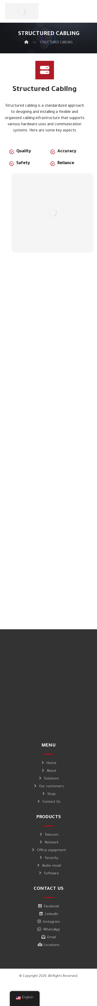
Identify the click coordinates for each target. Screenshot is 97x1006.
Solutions (48, 779)
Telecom (48, 835)
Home (48, 763)
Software (48, 874)
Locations (48, 945)
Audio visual (48, 866)
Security (48, 858)
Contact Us (48, 802)
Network (48, 843)
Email (48, 938)
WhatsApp (48, 930)
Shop (48, 794)
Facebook (48, 907)
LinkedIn (48, 914)
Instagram (48, 922)
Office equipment (48, 850)
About (48, 771)
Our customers (48, 787)
